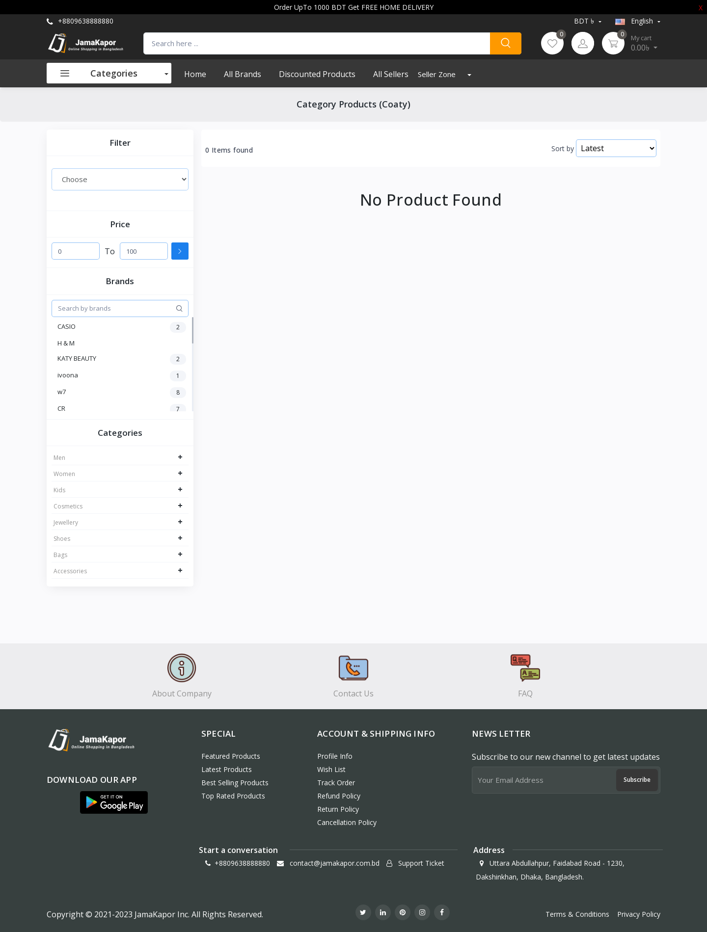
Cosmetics (68, 506)
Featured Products (230, 756)
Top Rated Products (233, 795)
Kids (59, 490)
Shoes (62, 538)
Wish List (331, 769)
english (635, 21)
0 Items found (229, 150)
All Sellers (390, 74)
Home (195, 74)
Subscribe (637, 779)
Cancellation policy (347, 822)
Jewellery (66, 522)
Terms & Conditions (577, 914)
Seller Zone (438, 74)
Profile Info (335, 756)
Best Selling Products (235, 782)
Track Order (336, 782)
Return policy (338, 809)
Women (64, 474)
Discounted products (317, 74)
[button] (114, 802)
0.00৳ (644, 43)
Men (59, 457)
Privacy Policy (638, 914)
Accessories (70, 571)
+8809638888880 (80, 21)
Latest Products (226, 769)
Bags (60, 555)
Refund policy (338, 795)
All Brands (242, 74)
